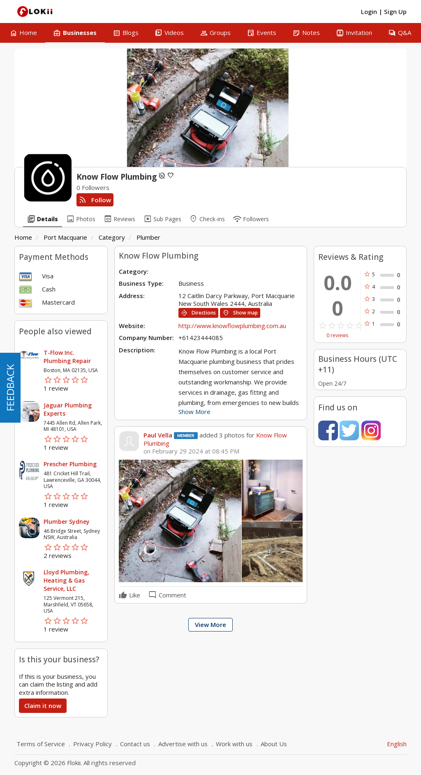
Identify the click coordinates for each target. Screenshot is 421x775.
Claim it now (42, 705)
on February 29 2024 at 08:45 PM (191, 451)
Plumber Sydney (67, 521)
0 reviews (337, 335)
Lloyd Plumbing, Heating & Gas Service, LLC (66, 580)
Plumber (148, 237)
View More (210, 624)
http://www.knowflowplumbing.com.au (232, 326)
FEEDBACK (10, 387)
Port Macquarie (65, 237)
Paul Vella (157, 435)
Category (112, 237)
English (397, 744)
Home (23, 237)
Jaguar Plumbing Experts (68, 409)
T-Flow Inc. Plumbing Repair (67, 357)
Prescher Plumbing (70, 464)
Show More (194, 411)
